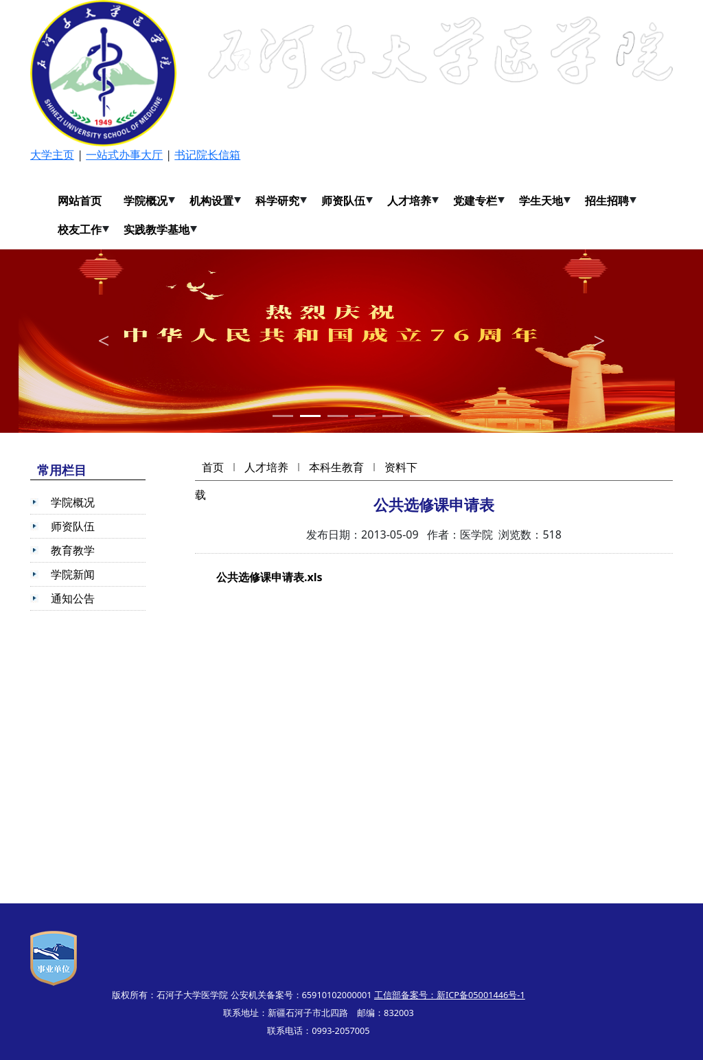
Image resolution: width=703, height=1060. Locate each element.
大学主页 (52, 154)
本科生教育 (336, 467)
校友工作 (80, 229)
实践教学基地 (156, 229)
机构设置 (211, 200)
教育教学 (73, 550)
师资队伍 (343, 200)
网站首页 (80, 200)
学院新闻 (73, 574)
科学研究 (277, 200)
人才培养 (409, 200)
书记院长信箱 (207, 154)
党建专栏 (475, 200)
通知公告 (73, 598)
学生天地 (541, 200)
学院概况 (146, 200)
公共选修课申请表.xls (269, 577)
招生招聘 (607, 200)
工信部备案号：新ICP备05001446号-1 (449, 995)
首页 (213, 467)
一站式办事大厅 (124, 154)
